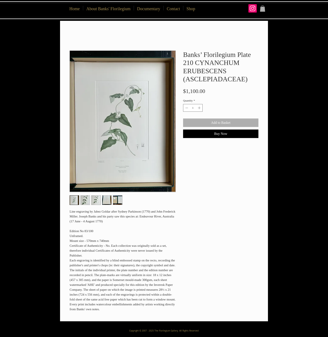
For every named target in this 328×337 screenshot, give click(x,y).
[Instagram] (252, 8)
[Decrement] (186, 107)
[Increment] (199, 107)
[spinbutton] (193, 107)
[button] (190, 8)
